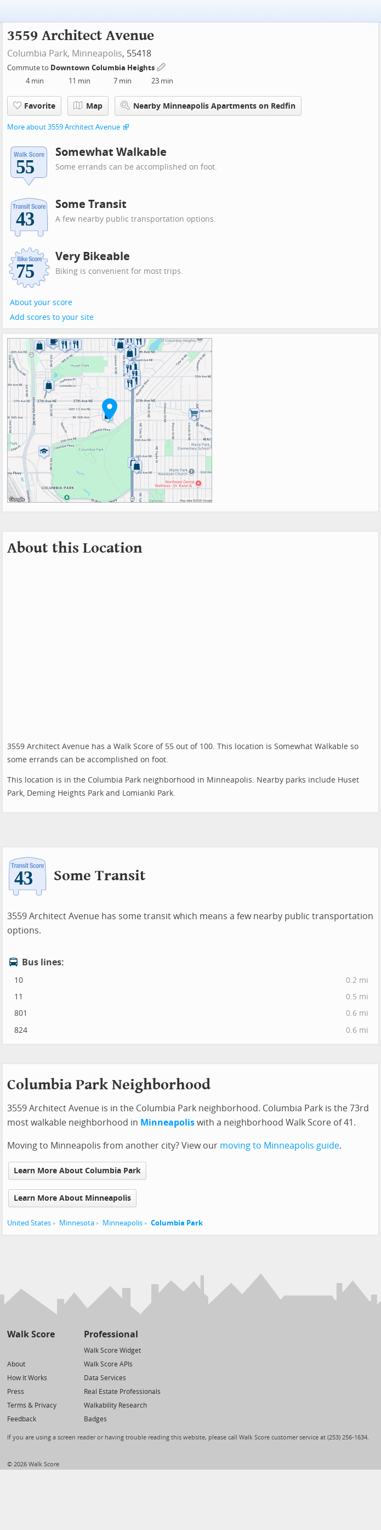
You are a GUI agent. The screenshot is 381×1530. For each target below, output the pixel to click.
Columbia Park (177, 1223)
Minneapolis (97, 53)
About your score (41, 302)
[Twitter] (13, 1349)
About (16, 1364)
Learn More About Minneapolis (72, 1198)
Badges (95, 1419)
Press (15, 1392)
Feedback (21, 1419)
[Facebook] (30, 1349)
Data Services (105, 1378)
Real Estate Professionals (122, 1392)
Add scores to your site (52, 317)
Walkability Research (115, 1405)
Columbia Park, (38, 53)
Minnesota (76, 1223)
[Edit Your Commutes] (161, 66)
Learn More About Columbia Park (77, 1170)
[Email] (47, 1349)
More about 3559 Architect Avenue (63, 127)
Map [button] (88, 106)
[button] (109, 408)
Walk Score (31, 1334)
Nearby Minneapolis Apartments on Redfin (208, 105)
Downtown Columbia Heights (103, 68)
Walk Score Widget (112, 1350)
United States (29, 1223)
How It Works (27, 1378)
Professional (111, 1334)
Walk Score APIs (108, 1364)
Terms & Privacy (31, 1405)
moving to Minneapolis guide (279, 1145)
